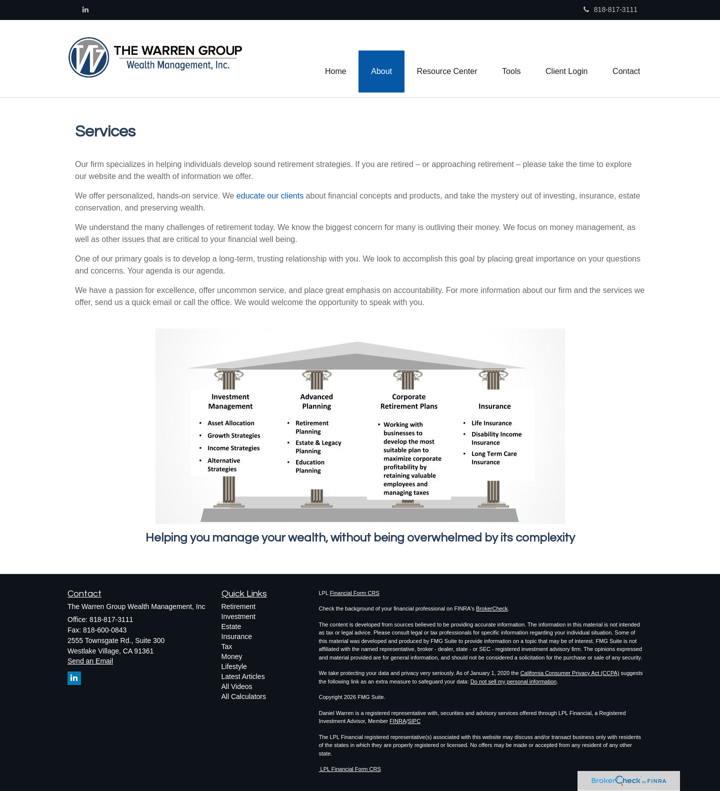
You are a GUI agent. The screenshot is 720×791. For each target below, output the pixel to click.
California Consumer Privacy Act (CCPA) (570, 673)
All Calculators (244, 696)
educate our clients (271, 196)
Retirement (239, 606)
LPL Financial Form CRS (350, 769)
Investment (239, 616)
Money (232, 656)
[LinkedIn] (85, 9)
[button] (381, 59)
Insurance (237, 636)
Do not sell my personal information (513, 681)
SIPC (414, 721)
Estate (232, 626)
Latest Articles (243, 676)
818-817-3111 (611, 10)
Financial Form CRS (355, 593)
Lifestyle (234, 666)
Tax (227, 646)
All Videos (237, 686)
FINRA (398, 721)
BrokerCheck (492, 609)
